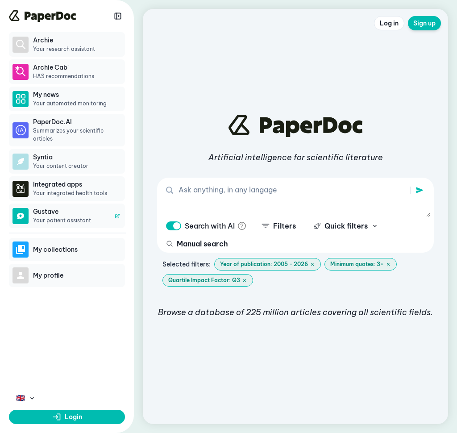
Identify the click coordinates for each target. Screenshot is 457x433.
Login (67, 416)
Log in (389, 23)
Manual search (197, 243)
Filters (279, 225)
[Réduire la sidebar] (118, 16)
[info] (242, 226)
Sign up (424, 23)
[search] (419, 190)
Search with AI (210, 225)
